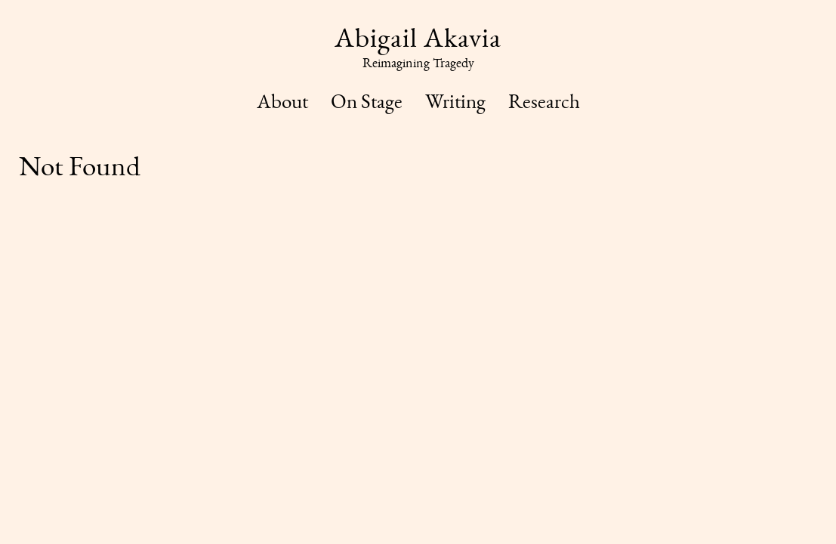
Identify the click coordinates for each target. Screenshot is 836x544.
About (282, 101)
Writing (455, 101)
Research (544, 101)
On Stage (367, 101)
